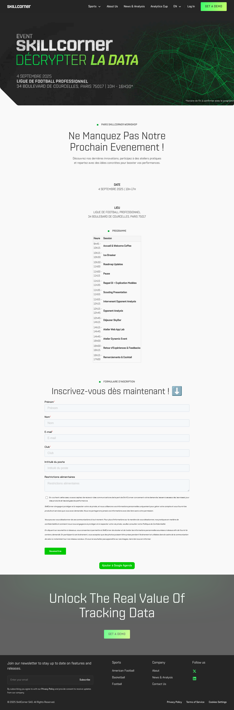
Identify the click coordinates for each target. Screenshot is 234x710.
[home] (19, 6)
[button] (94, 6)
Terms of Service (195, 702)
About (155, 670)
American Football (123, 670)
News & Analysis (134, 6)
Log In (191, 6)
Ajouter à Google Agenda (117, 565)
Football (117, 684)
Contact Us (159, 684)
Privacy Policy (174, 702)
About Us (112, 6)
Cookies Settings (218, 702)
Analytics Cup (159, 6)
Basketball (118, 677)
